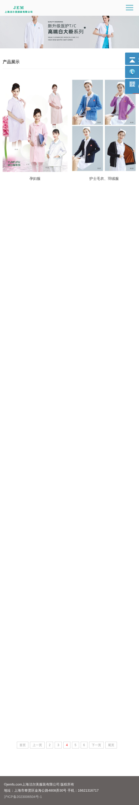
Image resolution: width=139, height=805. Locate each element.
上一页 (37, 745)
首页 (22, 745)
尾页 (111, 745)
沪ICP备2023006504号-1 (23, 797)
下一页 (96, 745)
